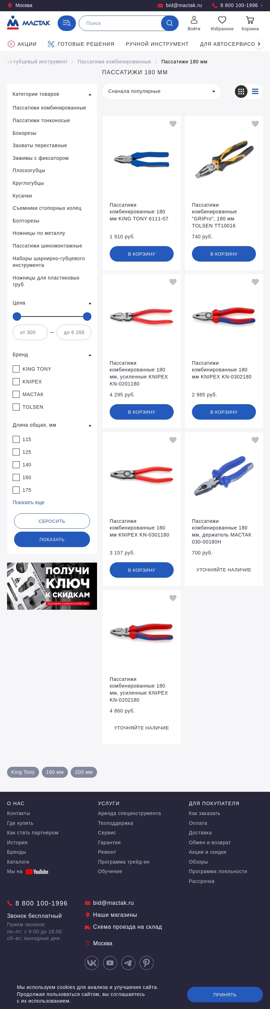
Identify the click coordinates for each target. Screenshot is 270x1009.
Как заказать (204, 813)
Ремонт (107, 852)
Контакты (18, 813)
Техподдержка (115, 823)
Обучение (110, 871)
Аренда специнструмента (129, 813)
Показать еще (28, 502)
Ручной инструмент (157, 44)
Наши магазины (111, 915)
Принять (225, 994)
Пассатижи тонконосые (41, 120)
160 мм (55, 772)
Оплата (198, 823)
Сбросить (52, 521)
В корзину (141, 254)
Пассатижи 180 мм (184, 61)
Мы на (27, 872)
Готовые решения (81, 44)
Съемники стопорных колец (47, 208)
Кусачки (22, 196)
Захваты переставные (40, 145)
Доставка (200, 832)
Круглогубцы (28, 183)
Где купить (20, 823)
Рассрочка (201, 881)
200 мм (83, 772)
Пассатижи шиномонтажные (47, 246)
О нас (16, 803)
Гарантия (109, 842)
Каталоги (18, 862)
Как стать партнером (32, 832)
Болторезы (26, 221)
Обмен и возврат (210, 842)
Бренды (16, 852)
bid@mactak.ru (180, 5)
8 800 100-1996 (237, 5)
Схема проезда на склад (123, 927)
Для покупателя (214, 803)
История (17, 842)
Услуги (109, 803)
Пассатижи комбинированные (115, 61)
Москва (19, 5)
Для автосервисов (229, 44)
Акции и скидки (207, 852)
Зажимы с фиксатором (41, 158)
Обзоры (198, 862)
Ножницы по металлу (39, 233)
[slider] (16, 316)
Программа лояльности (218, 871)
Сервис (107, 832)
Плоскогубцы (29, 170)
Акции (22, 44)
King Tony (23, 772)
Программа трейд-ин (124, 862)
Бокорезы (25, 133)
